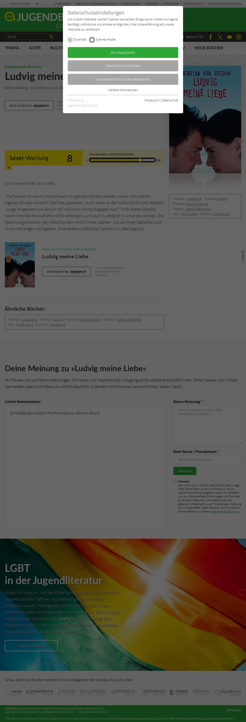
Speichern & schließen (123, 65)
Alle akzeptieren (123, 52)
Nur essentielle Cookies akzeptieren (123, 79)
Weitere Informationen (123, 90)
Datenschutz (170, 100)
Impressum (152, 100)
